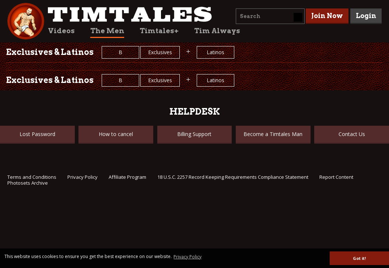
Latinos (215, 52)
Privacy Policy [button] (187, 257)
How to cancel (116, 134)
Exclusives (160, 52)
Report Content (336, 177)
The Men (107, 31)
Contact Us (352, 134)
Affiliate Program (127, 177)
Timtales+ (159, 31)
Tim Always (217, 31)
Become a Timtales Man (272, 134)
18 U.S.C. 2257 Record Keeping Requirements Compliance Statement (232, 177)
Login (366, 16)
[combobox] (270, 16)
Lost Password (37, 134)
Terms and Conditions (31, 177)
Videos (61, 31)
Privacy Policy (82, 177)
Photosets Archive (27, 183)
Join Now (327, 16)
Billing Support (194, 134)
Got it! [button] (359, 258)
